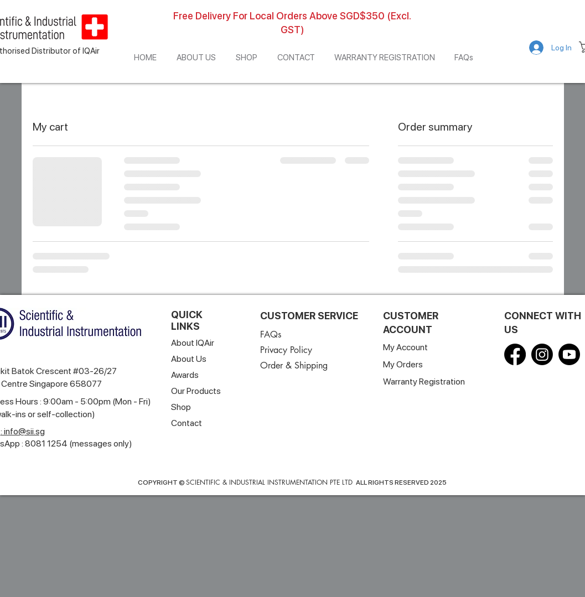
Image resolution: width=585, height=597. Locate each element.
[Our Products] (198, 391)
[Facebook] (515, 354)
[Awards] (207, 375)
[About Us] (196, 359)
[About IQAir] (196, 343)
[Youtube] (569, 354)
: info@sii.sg (23, 431)
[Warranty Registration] (426, 381)
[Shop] (181, 407)
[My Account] (407, 347)
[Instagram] (542, 354)
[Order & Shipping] (308, 365)
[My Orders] (404, 364)
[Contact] (187, 423)
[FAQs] (272, 334)
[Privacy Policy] (287, 350)
